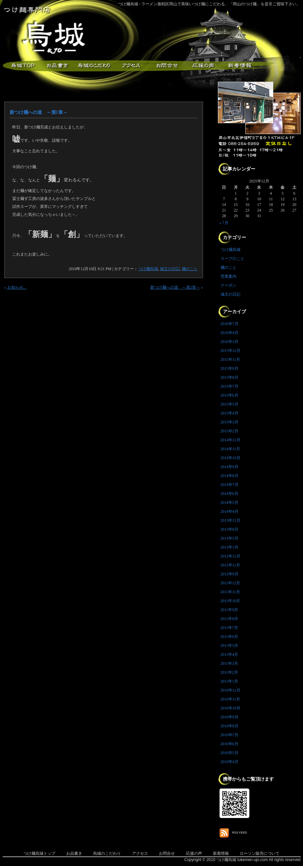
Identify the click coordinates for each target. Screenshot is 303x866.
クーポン (228, 285)
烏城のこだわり (107, 853)
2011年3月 (229, 663)
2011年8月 (229, 618)
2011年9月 (229, 609)
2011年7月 (229, 627)
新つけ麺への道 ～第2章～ (175, 287)
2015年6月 (229, 395)
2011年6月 (229, 636)
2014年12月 (230, 440)
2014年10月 (230, 458)
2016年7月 (229, 323)
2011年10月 (230, 601)
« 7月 (224, 222)
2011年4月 (229, 654)
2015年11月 (230, 359)
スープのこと (232, 258)
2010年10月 (230, 708)
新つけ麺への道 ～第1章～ (39, 112)
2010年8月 (229, 726)
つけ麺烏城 (21, 66)
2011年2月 (229, 672)
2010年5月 (229, 752)
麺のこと (190, 268)
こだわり (94, 66)
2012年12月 (230, 556)
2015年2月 (229, 431)
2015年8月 (229, 377)
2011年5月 (229, 645)
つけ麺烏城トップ (39, 853)
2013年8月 (229, 529)
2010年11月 (230, 699)
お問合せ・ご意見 (166, 66)
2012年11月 (230, 565)
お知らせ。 (17, 287)
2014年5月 (229, 502)
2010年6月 (229, 744)
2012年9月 (229, 574)
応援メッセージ (203, 66)
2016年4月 (229, 332)
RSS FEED (239, 832)
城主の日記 (170, 268)
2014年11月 (230, 449)
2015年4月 (229, 413)
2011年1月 (229, 681)
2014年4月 (229, 511)
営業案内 (228, 276)
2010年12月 (230, 690)
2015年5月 (229, 404)
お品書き (57, 66)
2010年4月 (229, 761)
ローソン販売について (259, 853)
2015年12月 (230, 350)
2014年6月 (229, 493)
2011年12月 (230, 583)
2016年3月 (229, 341)
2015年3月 (229, 422)
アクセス (130, 66)
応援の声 (194, 853)
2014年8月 (229, 475)
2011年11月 (230, 592)
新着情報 (239, 66)
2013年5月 (229, 538)
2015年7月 (229, 386)
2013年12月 (230, 520)
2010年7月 (229, 735)
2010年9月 (229, 717)
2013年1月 (229, 547)
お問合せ (167, 853)
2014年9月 (229, 466)
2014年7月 (229, 484)
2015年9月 (229, 368)
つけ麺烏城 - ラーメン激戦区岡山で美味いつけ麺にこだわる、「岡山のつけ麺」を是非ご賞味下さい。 (209, 4)
